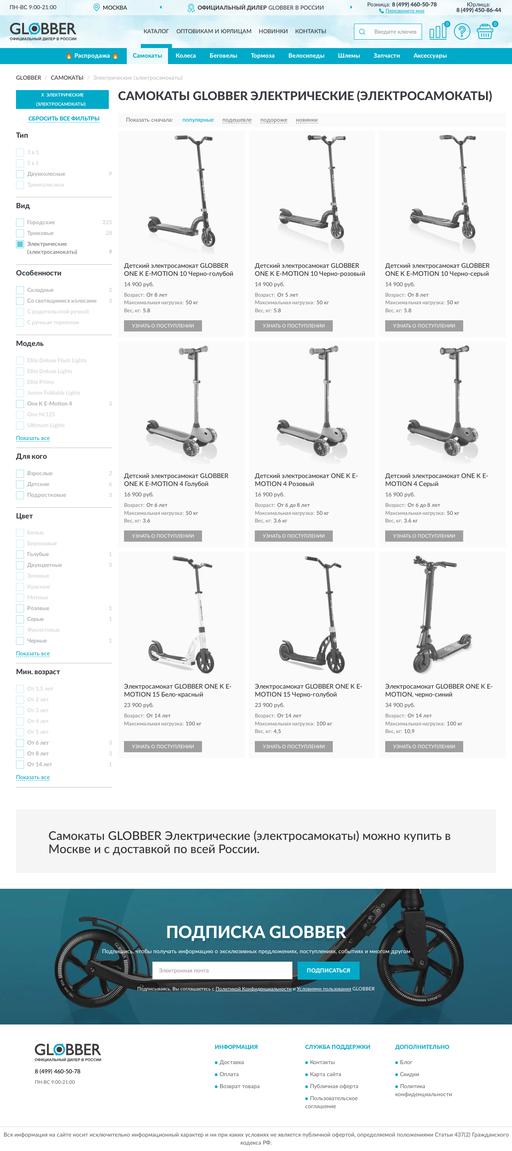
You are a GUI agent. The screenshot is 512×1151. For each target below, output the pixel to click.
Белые (35, 533)
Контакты (310, 31)
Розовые (38, 608)
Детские (38, 484)
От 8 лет (38, 754)
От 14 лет (39, 764)
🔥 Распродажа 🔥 (92, 56)
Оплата (229, 1075)
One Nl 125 (41, 415)
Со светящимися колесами (61, 301)
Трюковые (40, 233)
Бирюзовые (42, 543)
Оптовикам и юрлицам (214, 31)
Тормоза (263, 56)
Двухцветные (44, 565)
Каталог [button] (156, 31)
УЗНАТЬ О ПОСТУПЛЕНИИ (163, 325)
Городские (41, 222)
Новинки (273, 31)
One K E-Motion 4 (49, 404)
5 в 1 (33, 163)
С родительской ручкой (58, 312)
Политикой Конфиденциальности (254, 988)
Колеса (186, 56)
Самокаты (147, 56)
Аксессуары (430, 56)
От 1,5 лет (40, 689)
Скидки (409, 1075)
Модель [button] (30, 344)
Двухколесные (46, 174)
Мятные (37, 598)
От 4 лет (38, 721)
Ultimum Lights (46, 425)
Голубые (38, 554)
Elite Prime (40, 382)
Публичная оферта (334, 1087)
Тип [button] (22, 135)
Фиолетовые (43, 630)
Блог (406, 1063)
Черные (37, 641)
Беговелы (223, 56)
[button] (401, 10)
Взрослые (39, 473)
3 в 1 (33, 152)
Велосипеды (306, 56)
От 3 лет (38, 710)
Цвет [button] (24, 516)
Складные (40, 290)
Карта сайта (325, 1075)
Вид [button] (23, 206)
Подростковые (46, 495)
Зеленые (38, 576)
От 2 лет (38, 700)
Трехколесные (45, 185)
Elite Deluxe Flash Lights (56, 361)
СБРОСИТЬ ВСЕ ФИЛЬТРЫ (64, 119)
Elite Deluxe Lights (49, 371)
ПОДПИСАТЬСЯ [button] (328, 971)
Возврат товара (240, 1087)
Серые (35, 619)
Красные (38, 587)
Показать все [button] (33, 438)
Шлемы (349, 56)
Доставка (232, 1063)
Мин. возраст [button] (38, 672)
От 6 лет (38, 743)
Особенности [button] (39, 273)
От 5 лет (38, 732)
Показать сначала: (149, 120)
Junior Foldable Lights (53, 393)
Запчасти (387, 56)
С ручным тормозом (53, 322)
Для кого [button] (31, 456)
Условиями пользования (324, 988)
